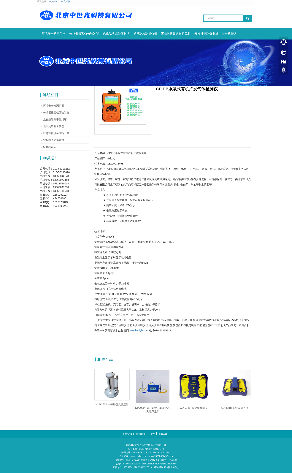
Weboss (140, 433)
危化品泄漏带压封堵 (116, 33)
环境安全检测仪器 (54, 33)
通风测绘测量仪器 (145, 33)
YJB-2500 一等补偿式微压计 (112, 404)
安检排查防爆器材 (206, 33)
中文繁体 (65, 1)
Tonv (151, 433)
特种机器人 (229, 33)
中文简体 (53, 1)
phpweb (163, 433)
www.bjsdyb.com (138, 330)
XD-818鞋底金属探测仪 (234, 407)
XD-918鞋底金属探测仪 (193, 407)
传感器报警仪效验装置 (84, 33)
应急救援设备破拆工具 (176, 33)
